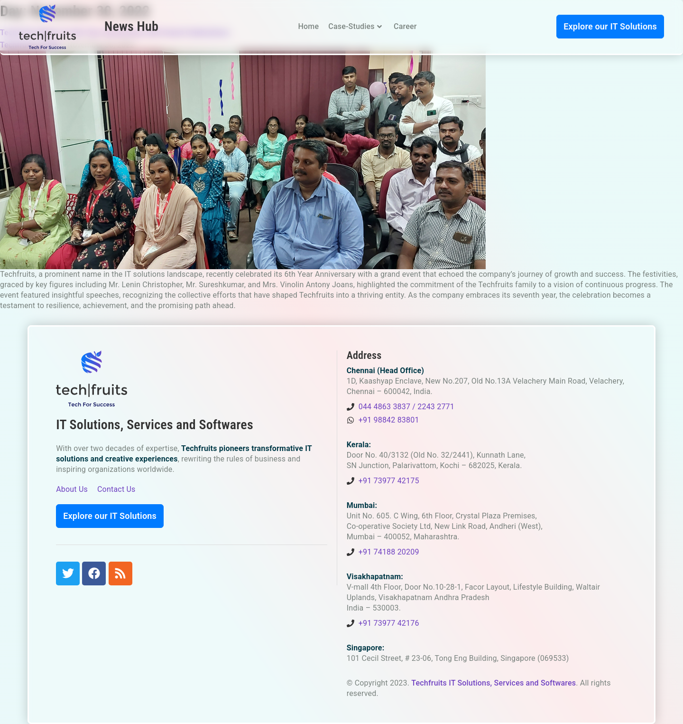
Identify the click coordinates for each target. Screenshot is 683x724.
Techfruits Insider (30, 44)
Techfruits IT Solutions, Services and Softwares (493, 682)
